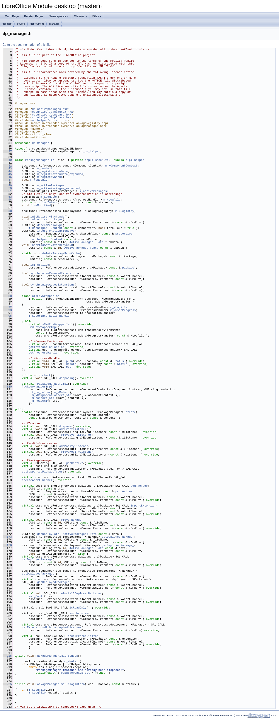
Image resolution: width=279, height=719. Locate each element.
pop (68, 367)
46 (7, 177)
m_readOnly (38, 180)
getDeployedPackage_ (118, 537)
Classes (80, 16)
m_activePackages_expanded (58, 188)
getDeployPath (48, 534)
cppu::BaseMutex (97, 160)
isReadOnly (78, 608)
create (131, 412)
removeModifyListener (76, 452)
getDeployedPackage (37, 559)
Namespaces (59, 16)
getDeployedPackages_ (39, 574)
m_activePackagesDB (95, 191)
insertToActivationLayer (56, 231)
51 (7, 191)
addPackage (139, 486)
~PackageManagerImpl (52, 384)
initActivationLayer (46, 219)
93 (7, 310)
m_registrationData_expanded (60, 174)
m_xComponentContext (121, 166)
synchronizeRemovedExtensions (54, 273)
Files (97, 16)
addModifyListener (73, 446)
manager (54, 23)
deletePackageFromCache (61, 253)
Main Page (12, 16)
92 (7, 307)
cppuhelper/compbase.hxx (51, 115)
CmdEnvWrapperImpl (46, 296)
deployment (37, 23)
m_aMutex (61, 392)
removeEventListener (75, 435)
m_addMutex (49, 197)
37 (7, 151)
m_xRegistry (124, 211)
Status (119, 361)
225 (7, 684)
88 (7, 296)
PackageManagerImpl (40, 160)
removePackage (70, 520)
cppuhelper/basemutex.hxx (52, 112)
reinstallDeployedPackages (80, 593)
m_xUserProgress (123, 310)
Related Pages (33, 16)
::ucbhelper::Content (46, 228)
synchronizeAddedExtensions (52, 285)
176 (7, 545)
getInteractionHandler (46, 347)
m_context (44, 168)
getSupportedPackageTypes (42, 472)
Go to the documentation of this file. (27, 44)
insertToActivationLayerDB (51, 245)
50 (7, 188)
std (68, 395)
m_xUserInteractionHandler (50, 316)
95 (7, 316)
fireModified (40, 205)
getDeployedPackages (53, 582)
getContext (74, 463)
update (71, 364)
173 (7, 537)
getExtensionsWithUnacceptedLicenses (51, 627)
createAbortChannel (37, 480)
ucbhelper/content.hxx (50, 120)
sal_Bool (35, 596)
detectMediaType (50, 225)
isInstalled (39, 265)
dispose (65, 426)
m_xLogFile (112, 200)
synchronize (79, 613)
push (69, 361)
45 (7, 174)
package (128, 268)
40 (7, 160)
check (46, 375)
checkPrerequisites (83, 636)
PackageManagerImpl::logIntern (60, 684)
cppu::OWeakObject (75, 673)
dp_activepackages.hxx (50, 109)
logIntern (50, 202)
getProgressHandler (44, 353)
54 (7, 200)
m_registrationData (52, 171)
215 (7, 656)
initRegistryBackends (47, 217)
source (21, 23)
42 (7, 166)
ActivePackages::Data (87, 242)
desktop (7, 23)
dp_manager (40, 143)
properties (123, 234)
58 (7, 211)
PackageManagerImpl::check (57, 656)
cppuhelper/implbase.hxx (51, 117)
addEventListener (73, 429)
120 (7, 387)
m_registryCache (50, 177)
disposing (67, 378)
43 (7, 168)
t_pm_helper (90, 151)
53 (7, 197)
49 (7, 185)
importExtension (143, 506)
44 (7, 171)
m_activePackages (50, 185)
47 (7, 180)
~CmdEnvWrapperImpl (57, 324)
